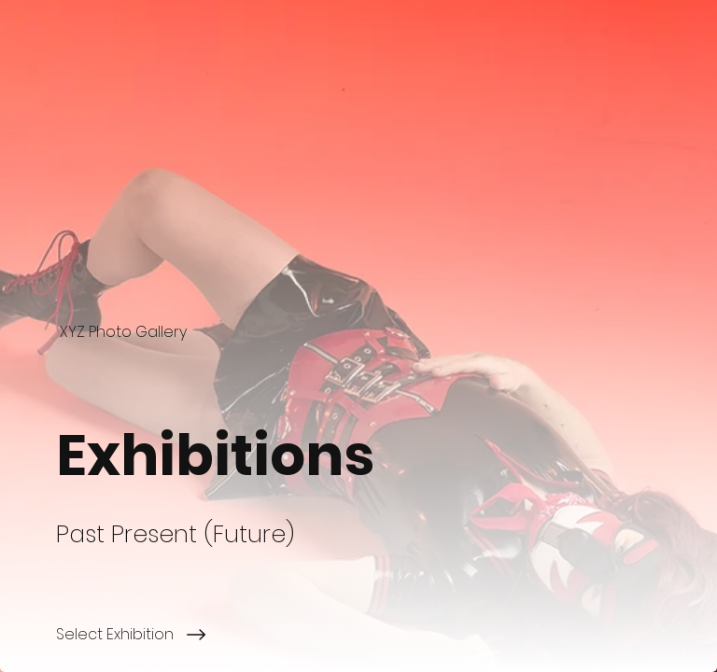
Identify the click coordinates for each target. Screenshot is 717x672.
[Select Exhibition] (386, 635)
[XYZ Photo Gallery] (125, 331)
